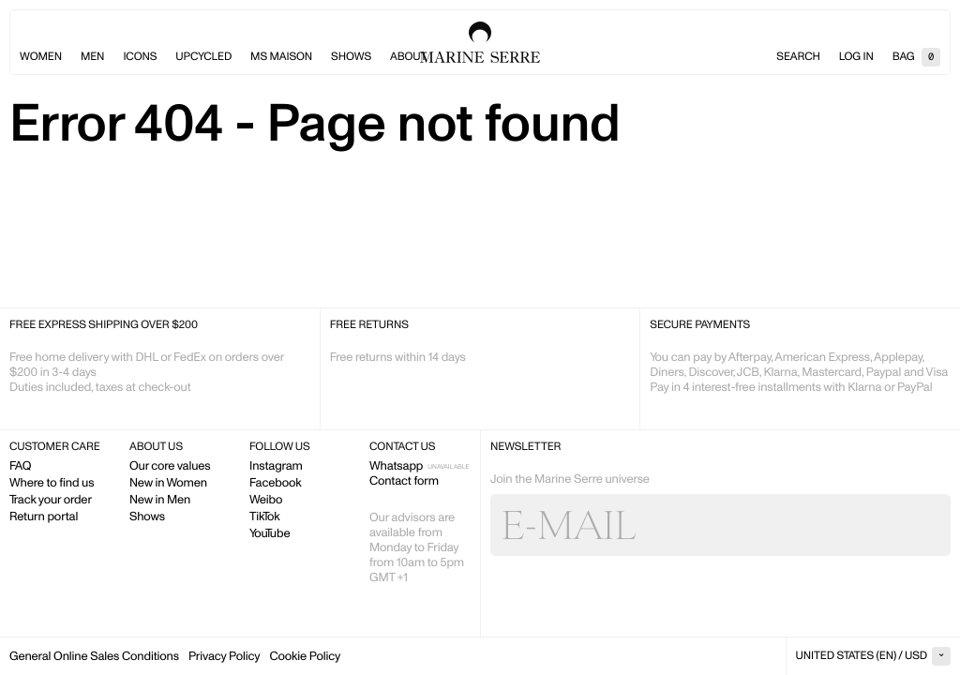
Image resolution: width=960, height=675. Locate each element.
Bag (916, 56)
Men (92, 57)
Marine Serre (480, 43)
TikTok (264, 516)
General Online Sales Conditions (94, 656)
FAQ (20, 465)
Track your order (50, 499)
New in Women (168, 482)
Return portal (43, 516)
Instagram (276, 465)
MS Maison (281, 57)
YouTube (269, 533)
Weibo (265, 499)
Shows (351, 57)
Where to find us (51, 482)
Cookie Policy (304, 656)
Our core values (170, 465)
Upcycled (203, 57)
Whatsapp (396, 465)
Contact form (404, 480)
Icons (140, 57)
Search (797, 57)
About (408, 57)
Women (41, 57)
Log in (856, 57)
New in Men (159, 499)
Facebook (275, 482)
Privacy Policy (224, 656)
